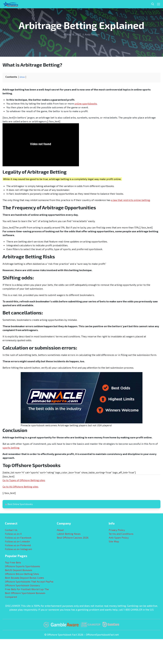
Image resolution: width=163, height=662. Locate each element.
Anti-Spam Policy (119, 537)
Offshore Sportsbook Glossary (22, 585)
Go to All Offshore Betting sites (20, 486)
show (22, 77)
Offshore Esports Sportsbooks (22, 566)
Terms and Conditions (121, 533)
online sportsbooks (85, 103)
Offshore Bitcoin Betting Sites (22, 573)
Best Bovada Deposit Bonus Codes (24, 577)
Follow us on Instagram (18, 548)
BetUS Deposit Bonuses (18, 570)
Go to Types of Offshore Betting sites (24, 480)
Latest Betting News (69, 533)
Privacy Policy (117, 529)
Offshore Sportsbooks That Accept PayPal (29, 581)
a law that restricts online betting (130, 199)
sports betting (11, 447)
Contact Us (11, 529)
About (60, 529)
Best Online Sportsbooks (20, 504)
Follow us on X (13, 533)
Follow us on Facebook (18, 537)
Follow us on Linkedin (17, 541)
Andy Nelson (92, 34)
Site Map (114, 541)
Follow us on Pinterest (18, 545)
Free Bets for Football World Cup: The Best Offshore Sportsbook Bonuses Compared (27, 593)
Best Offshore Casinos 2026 (73, 537)
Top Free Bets (13, 562)
